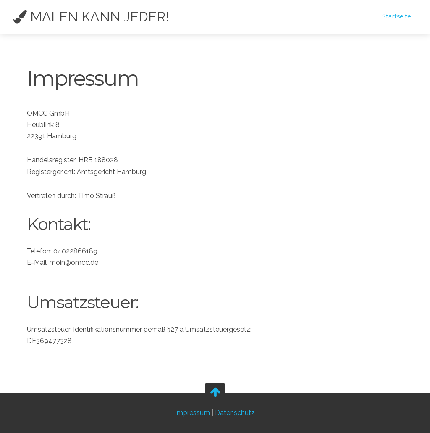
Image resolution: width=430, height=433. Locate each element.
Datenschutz (235, 413)
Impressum (192, 413)
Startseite (396, 16)
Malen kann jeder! (91, 17)
